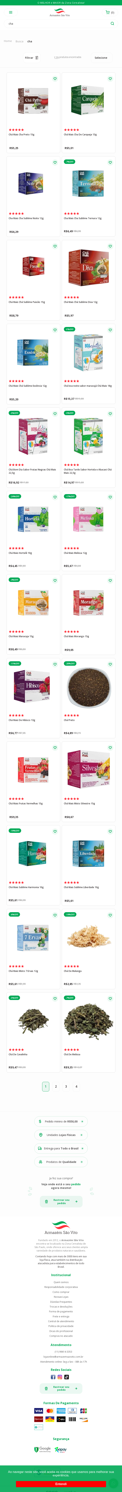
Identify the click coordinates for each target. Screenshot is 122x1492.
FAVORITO (55, 79)
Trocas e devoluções (61, 1306)
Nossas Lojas (61, 1297)
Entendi (61, 1484)
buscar (112, 23)
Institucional (61, 1275)
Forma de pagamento (61, 1311)
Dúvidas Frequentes (61, 1302)
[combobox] (102, 58)
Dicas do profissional (61, 1331)
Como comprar (61, 1292)
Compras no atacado (61, 1336)
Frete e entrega (61, 1316)
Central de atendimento (61, 1321)
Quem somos (61, 1282)
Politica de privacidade (61, 1326)
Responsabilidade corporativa (61, 1287)
